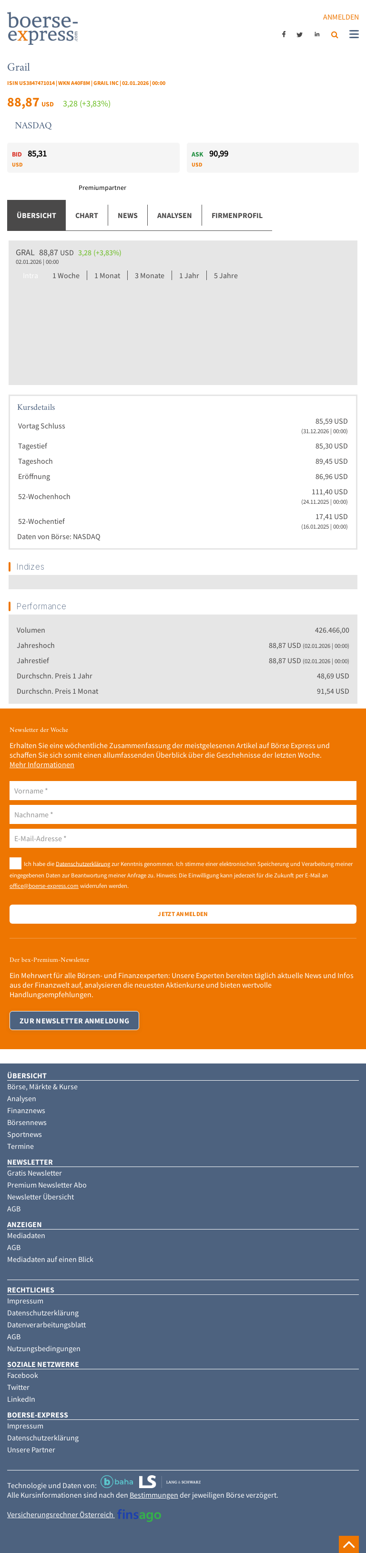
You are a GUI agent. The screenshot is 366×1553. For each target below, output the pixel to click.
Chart (86, 215)
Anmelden (341, 16)
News (128, 215)
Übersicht (36, 215)
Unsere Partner (31, 1449)
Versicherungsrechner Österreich (84, 1514)
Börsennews (27, 1122)
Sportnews (24, 1134)
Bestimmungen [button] (154, 1495)
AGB (13, 1208)
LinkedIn (21, 1399)
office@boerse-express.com (44, 885)
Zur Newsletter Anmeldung (74, 1020)
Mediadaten (26, 1235)
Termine (20, 1146)
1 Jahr (189, 275)
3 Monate (149, 275)
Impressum (25, 1300)
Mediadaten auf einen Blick (50, 1259)
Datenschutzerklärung (83, 863)
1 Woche (66, 275)
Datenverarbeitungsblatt (46, 1324)
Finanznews (26, 1110)
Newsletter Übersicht (40, 1196)
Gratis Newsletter (34, 1173)
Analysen (174, 215)
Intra (30, 275)
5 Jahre (226, 275)
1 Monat (107, 275)
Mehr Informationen (42, 764)
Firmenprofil (237, 215)
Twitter (18, 1387)
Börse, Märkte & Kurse (42, 1086)
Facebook (22, 1375)
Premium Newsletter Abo (47, 1184)
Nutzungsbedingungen (44, 1348)
